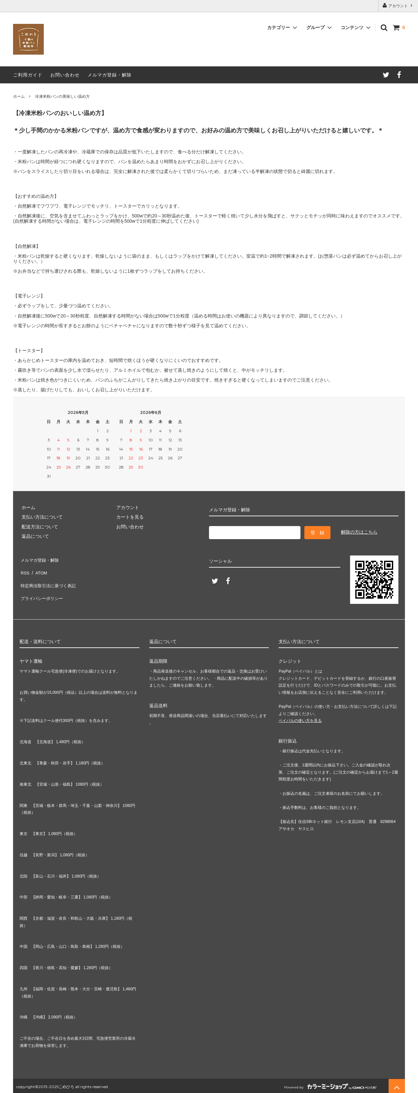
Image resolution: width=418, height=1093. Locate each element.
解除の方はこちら (359, 532)
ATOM (39, 568)
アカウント (398, 5)
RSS (24, 568)
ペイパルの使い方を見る (300, 718)
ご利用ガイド (27, 74)
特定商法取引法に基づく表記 (49, 578)
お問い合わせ (65, 74)
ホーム (19, 96)
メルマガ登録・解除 (110, 74)
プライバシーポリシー (42, 587)
